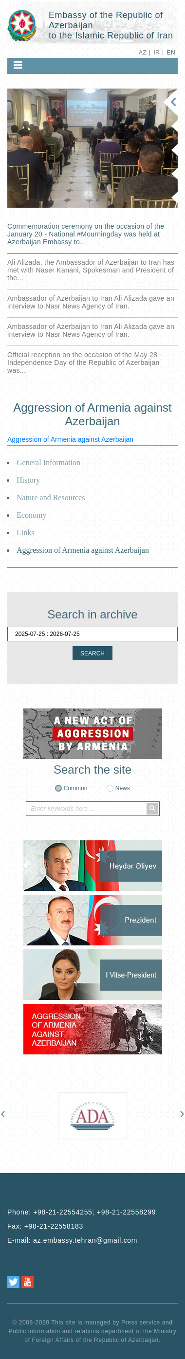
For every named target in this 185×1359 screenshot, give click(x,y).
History (28, 480)
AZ (143, 52)
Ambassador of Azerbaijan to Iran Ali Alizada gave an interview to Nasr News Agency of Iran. (90, 302)
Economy (31, 515)
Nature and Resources (51, 497)
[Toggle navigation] (18, 65)
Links (25, 532)
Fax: (45, 1226)
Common (76, 788)
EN (171, 52)
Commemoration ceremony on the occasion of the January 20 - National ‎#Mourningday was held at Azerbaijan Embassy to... (85, 234)
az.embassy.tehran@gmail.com (85, 1240)
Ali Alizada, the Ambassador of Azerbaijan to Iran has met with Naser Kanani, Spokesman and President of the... (90, 270)
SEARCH (92, 653)
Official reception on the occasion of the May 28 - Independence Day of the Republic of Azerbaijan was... (84, 362)
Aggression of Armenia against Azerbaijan (70, 439)
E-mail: (72, 1240)
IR (156, 52)
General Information (48, 462)
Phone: (81, 1212)
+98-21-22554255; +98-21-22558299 (94, 1212)
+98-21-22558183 (53, 1226)
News (122, 788)
